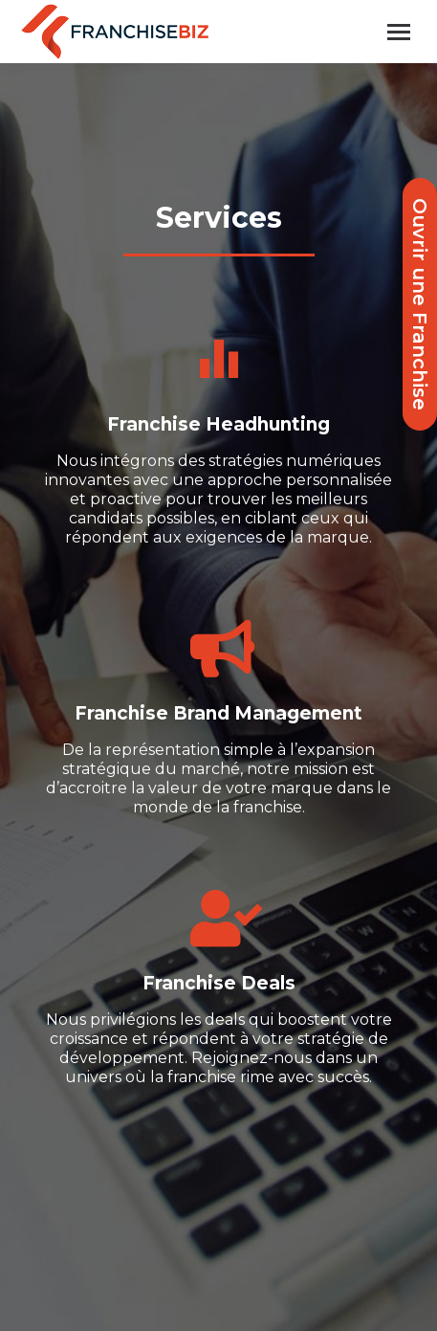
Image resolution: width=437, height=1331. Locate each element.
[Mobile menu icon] (399, 32)
